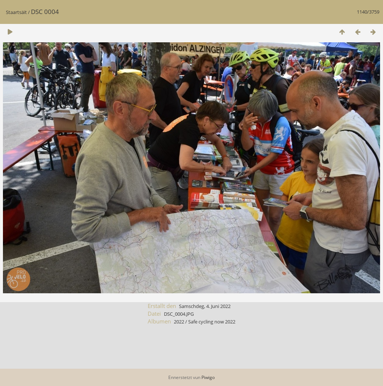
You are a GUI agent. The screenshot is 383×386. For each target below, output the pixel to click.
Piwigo (208, 377)
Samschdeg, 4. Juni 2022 (205, 306)
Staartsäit (16, 12)
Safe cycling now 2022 (211, 321)
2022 (179, 321)
